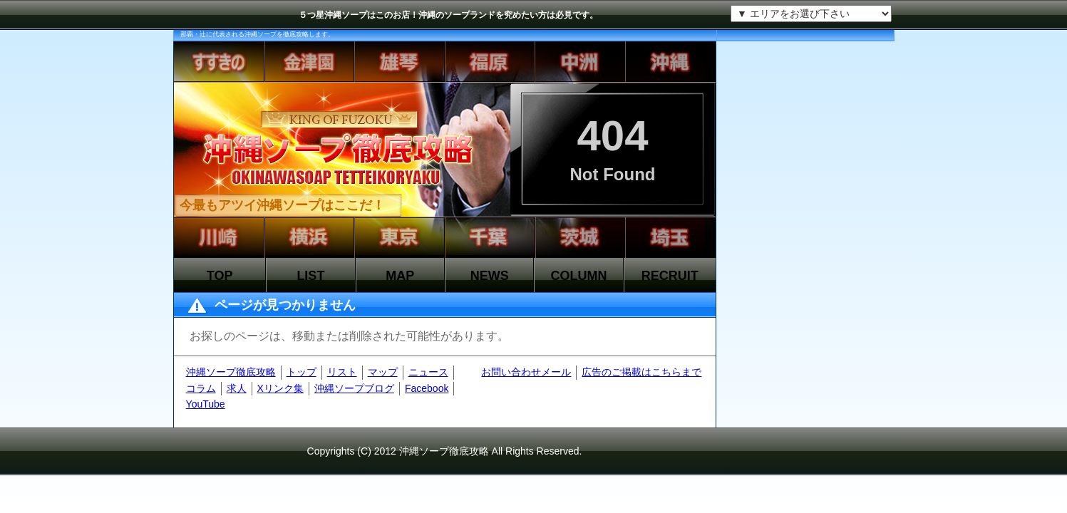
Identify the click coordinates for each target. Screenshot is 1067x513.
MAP (400, 276)
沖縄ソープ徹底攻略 (231, 372)
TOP (220, 276)
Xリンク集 (280, 388)
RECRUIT (670, 276)
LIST (310, 276)
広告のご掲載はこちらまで (641, 372)
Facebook (426, 388)
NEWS (489, 276)
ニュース (428, 372)
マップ (383, 372)
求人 (237, 388)
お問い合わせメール (526, 372)
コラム (201, 388)
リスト (342, 372)
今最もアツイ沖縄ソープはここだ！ (282, 205)
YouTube (205, 404)
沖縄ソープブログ (354, 388)
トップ (301, 372)
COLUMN (579, 276)
